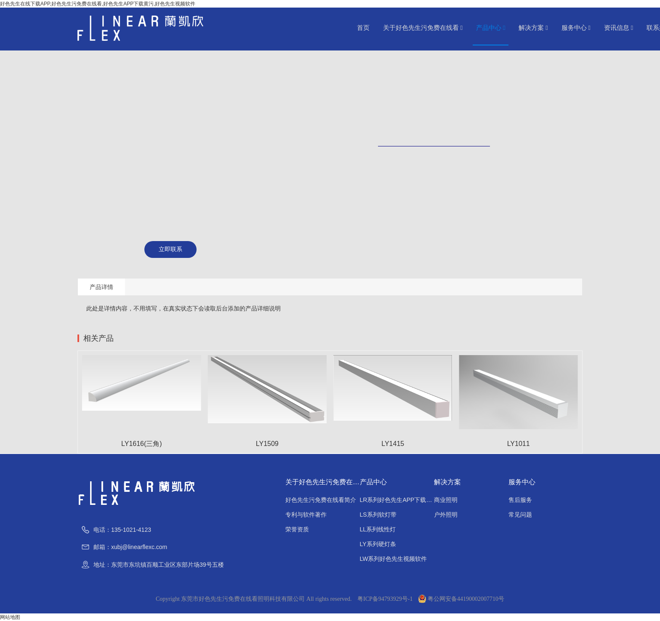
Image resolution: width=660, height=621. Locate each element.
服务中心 (576, 27)
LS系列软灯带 (378, 514)
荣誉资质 (297, 529)
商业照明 (446, 499)
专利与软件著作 (306, 514)
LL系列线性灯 (378, 529)
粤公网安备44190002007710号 (461, 599)
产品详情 (101, 287)
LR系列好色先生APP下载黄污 (397, 499)
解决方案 (533, 27)
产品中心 (490, 27)
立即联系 (170, 249)
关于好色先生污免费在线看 (423, 27)
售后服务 (520, 499)
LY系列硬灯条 (378, 544)
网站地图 (10, 617)
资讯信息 (618, 27)
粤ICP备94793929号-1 (384, 599)
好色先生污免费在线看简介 (320, 499)
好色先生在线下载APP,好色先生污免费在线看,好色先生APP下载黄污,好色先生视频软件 (97, 4)
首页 (363, 27)
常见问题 (520, 514)
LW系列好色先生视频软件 (393, 558)
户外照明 (446, 514)
